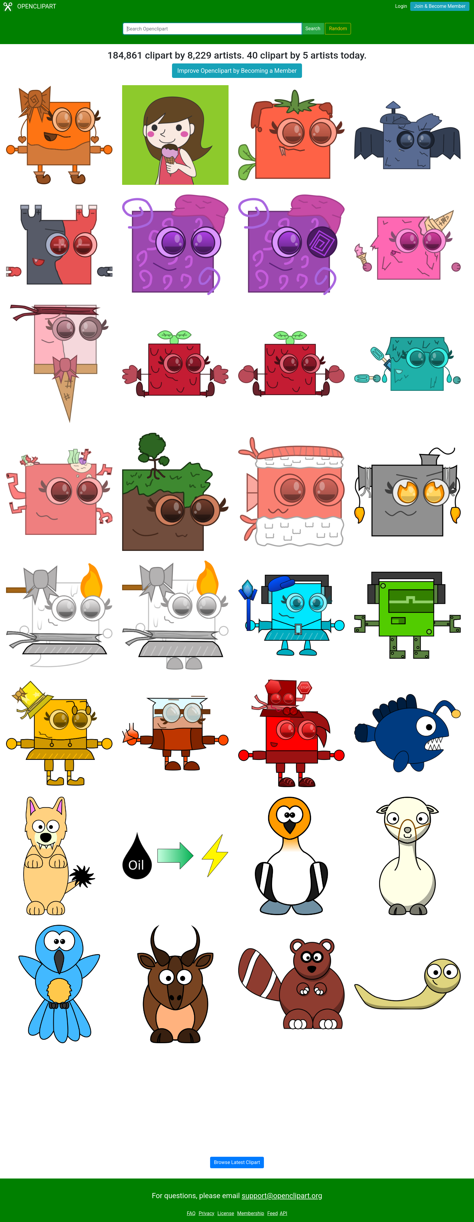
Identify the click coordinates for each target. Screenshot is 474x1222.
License (225, 1213)
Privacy (206, 1213)
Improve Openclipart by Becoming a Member (237, 70)
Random (338, 28)
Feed (272, 1213)
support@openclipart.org (282, 1195)
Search (312, 28)
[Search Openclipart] (212, 28)
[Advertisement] (237, 1095)
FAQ (191, 1213)
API (283, 1213)
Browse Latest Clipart (237, 1162)
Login (401, 6)
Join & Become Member (440, 6)
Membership (250, 1213)
